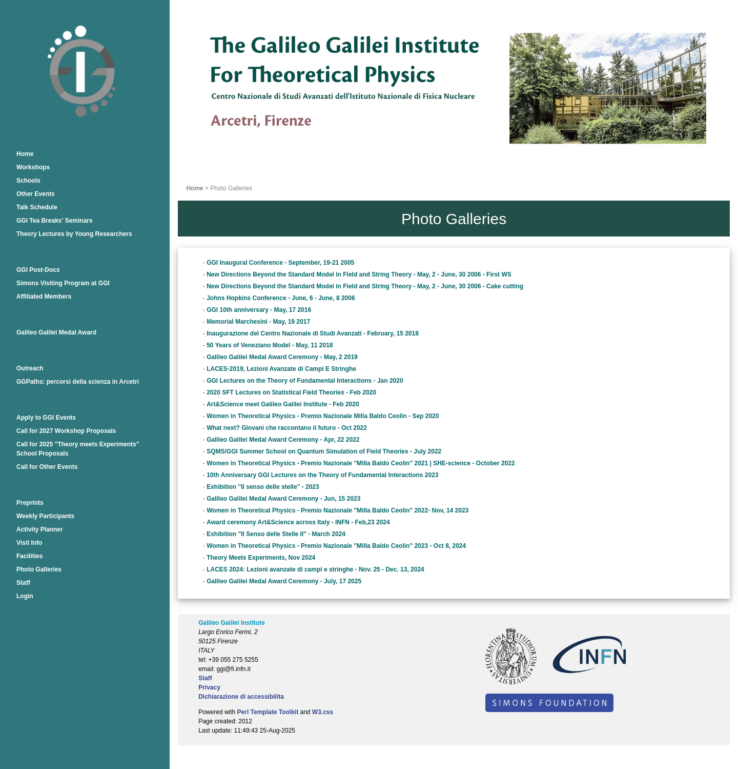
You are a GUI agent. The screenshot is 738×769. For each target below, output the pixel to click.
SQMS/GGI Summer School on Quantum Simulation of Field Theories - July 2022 (324, 451)
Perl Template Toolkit (268, 712)
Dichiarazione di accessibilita (241, 696)
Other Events (35, 194)
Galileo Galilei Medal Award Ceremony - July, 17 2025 (284, 581)
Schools (28, 180)
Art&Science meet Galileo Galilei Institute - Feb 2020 (283, 404)
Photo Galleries (38, 569)
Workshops (33, 167)
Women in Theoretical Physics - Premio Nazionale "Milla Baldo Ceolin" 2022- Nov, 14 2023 (337, 510)
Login (24, 596)
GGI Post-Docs (38, 269)
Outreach (30, 368)
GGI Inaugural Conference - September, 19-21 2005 (280, 262)
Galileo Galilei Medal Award (56, 332)
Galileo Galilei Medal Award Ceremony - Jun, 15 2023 (283, 498)
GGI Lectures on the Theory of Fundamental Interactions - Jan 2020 (305, 380)
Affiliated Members (43, 296)
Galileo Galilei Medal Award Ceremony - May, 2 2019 (282, 357)
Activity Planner (39, 529)
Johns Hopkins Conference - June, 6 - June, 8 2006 (281, 298)
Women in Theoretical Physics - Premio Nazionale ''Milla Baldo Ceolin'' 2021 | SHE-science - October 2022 (361, 463)
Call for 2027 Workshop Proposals (66, 431)
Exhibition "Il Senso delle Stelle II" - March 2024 (276, 534)
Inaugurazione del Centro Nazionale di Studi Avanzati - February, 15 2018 (313, 333)
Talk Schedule (36, 207)
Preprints (30, 502)
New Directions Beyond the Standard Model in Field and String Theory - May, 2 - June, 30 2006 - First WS (359, 274)
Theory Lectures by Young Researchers (74, 234)
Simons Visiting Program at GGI (63, 283)
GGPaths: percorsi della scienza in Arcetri (77, 381)
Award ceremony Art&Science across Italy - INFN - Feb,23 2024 (298, 522)
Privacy (209, 687)
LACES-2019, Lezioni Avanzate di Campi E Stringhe (281, 368)
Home (24, 153)
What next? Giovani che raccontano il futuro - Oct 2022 (287, 427)
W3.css (322, 712)
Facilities (29, 556)
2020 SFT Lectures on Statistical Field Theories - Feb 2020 (291, 392)
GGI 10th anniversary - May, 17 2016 (259, 309)
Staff (23, 582)
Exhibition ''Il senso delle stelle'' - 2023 (263, 486)
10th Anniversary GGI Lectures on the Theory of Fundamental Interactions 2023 (322, 475)
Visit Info (29, 542)
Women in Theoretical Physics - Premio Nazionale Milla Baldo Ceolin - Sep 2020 (323, 416)
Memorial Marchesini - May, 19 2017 (258, 321)
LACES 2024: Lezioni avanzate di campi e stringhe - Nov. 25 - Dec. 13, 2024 (315, 569)
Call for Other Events (46, 466)
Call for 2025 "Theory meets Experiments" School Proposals (77, 449)
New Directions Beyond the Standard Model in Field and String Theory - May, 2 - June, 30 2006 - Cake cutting (365, 286)
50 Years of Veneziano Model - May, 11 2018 (270, 345)
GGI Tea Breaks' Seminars (54, 220)
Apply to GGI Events (46, 417)
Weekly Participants (45, 516)
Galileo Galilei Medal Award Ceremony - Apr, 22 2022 (283, 439)
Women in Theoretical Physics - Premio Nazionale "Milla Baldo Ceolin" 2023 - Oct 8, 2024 (336, 545)
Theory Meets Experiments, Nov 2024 (261, 557)
